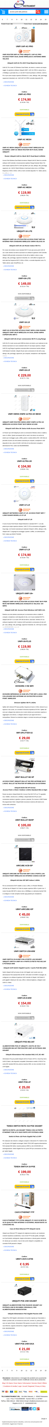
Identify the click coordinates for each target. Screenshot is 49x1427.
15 (45, 19)
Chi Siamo (9, 1383)
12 (31, 19)
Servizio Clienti (36, 1383)
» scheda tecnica (10, 85)
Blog (3, 1383)
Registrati (31, 1386)
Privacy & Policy (40, 1386)
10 (21, 19)
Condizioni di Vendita (10, 1386)
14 (41, 19)
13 (36, 19)
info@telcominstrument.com (38, 1401)
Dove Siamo (18, 1383)
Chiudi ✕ (44, 1419)
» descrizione (8, 82)
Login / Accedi (22, 1386)
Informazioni (27, 1383)
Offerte (44, 1383)
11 (26, 19)
